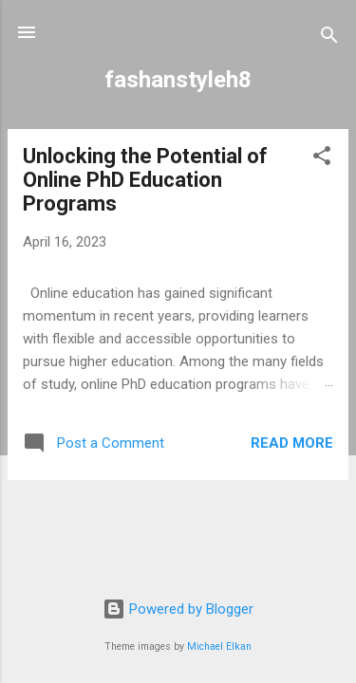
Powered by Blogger (178, 609)
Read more (292, 443)
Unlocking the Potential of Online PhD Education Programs (145, 179)
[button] (321, 159)
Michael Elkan (219, 646)
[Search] (329, 38)
